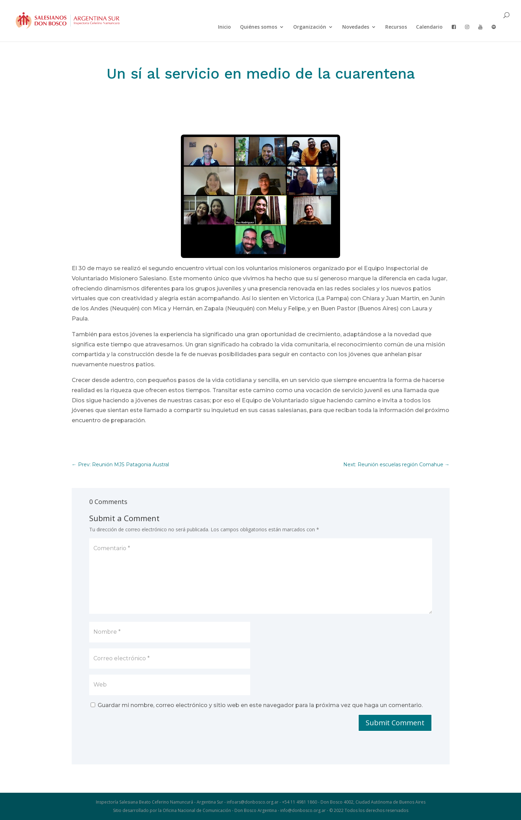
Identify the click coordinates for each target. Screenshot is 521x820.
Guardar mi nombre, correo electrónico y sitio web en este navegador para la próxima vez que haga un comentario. (260, 705)
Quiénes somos (258, 27)
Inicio (224, 27)
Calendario (429, 27)
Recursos (396, 27)
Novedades (355, 27)
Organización (309, 27)
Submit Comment (395, 722)
